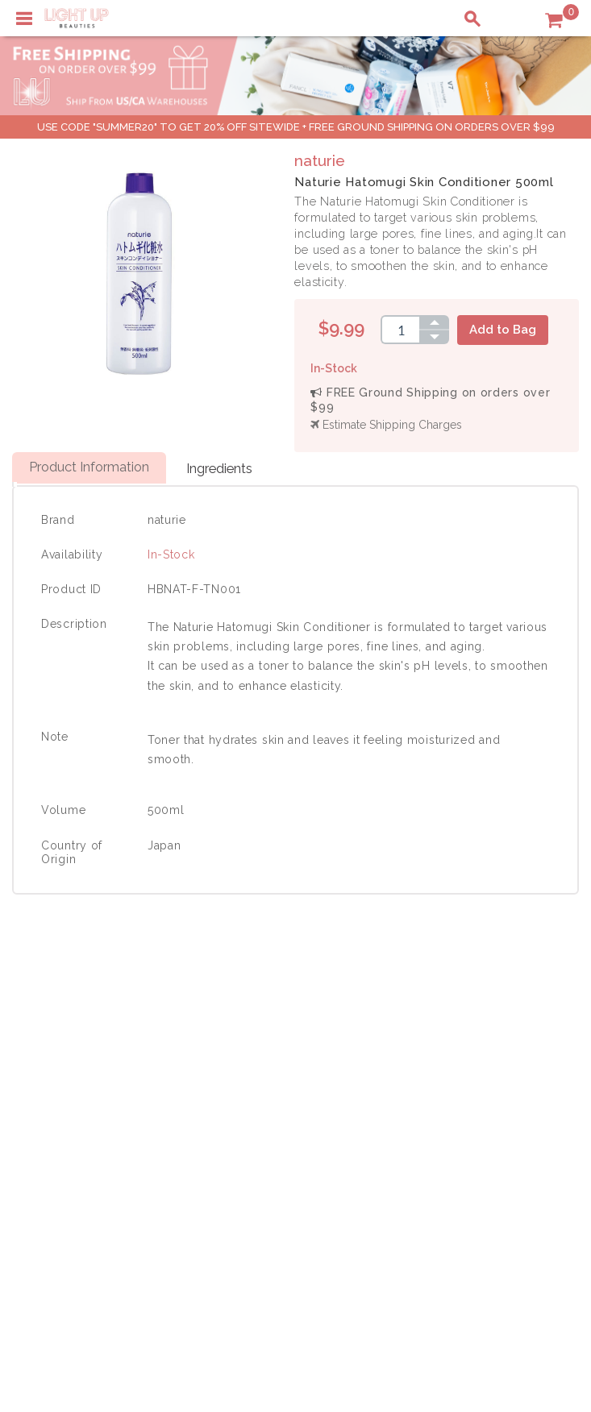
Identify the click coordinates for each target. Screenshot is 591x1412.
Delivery (44, 1050)
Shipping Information (490, 1084)
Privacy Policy (275, 1067)
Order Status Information (501, 1101)
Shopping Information (493, 1050)
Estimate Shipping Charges (386, 424)
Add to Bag (502, 329)
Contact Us (51, 1084)
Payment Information (79, 1067)
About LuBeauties (285, 1050)
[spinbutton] (400, 329)
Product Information (89, 467)
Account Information (489, 1118)
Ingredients (219, 468)
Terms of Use (272, 1084)
